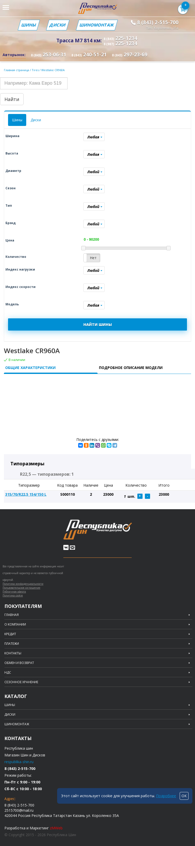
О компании (15, 624)
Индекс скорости (20, 287)
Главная (11, 615)
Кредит (10, 634)
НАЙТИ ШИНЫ (97, 324)
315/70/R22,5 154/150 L (25, 494)
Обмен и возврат (19, 663)
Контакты (12, 653)
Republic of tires (97, 530)
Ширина (12, 136)
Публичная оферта (14, 591)
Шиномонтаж (97, 25)
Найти (11, 99)
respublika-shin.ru (18, 761)
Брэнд (10, 223)
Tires (35, 70)
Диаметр (13, 171)
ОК (184, 795)
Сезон (10, 188)
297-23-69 (129, 54)
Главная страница (16, 70)
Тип (8, 205)
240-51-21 (89, 54)
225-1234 (120, 38)
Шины (29, 25)
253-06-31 (48, 54)
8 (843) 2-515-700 (157, 22)
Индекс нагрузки (20, 269)
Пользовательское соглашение (21, 587)
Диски (57, 25)
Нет (93, 257)
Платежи (11, 644)
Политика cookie (13, 595)
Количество (15, 256)
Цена (9, 240)
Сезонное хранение (21, 682)
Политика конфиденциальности (23, 583)
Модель (12, 304)
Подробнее (166, 795)
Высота (11, 153)
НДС (7, 672)
